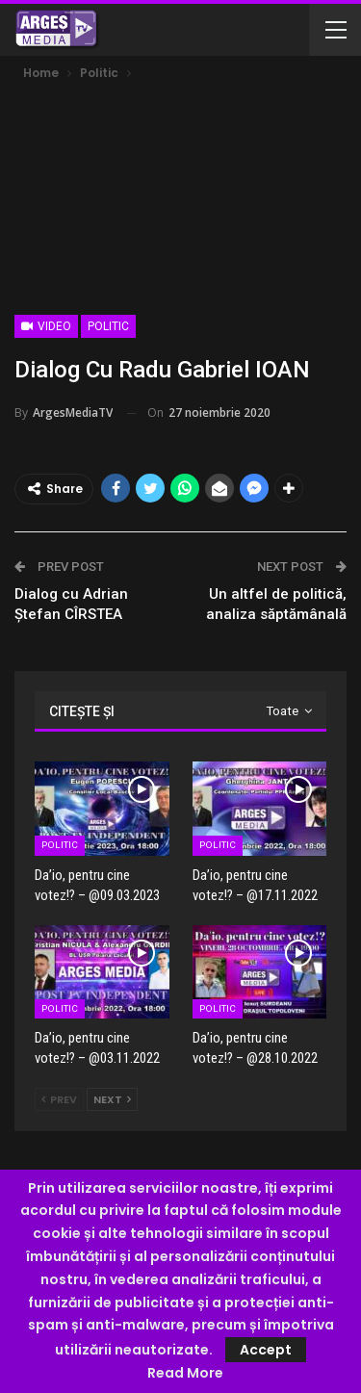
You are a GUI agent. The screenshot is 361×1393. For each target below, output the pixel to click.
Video (46, 326)
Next (112, 1099)
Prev (59, 1099)
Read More (185, 1373)
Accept (266, 1349)
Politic (108, 326)
